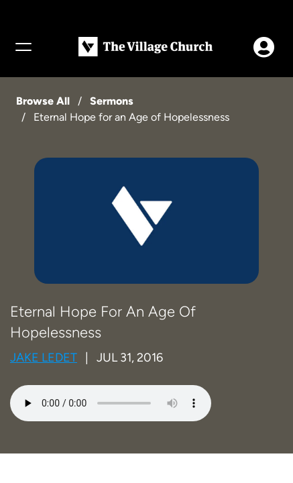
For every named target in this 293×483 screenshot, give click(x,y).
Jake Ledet (43, 357)
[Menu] (23, 47)
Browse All (43, 101)
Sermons (111, 101)
